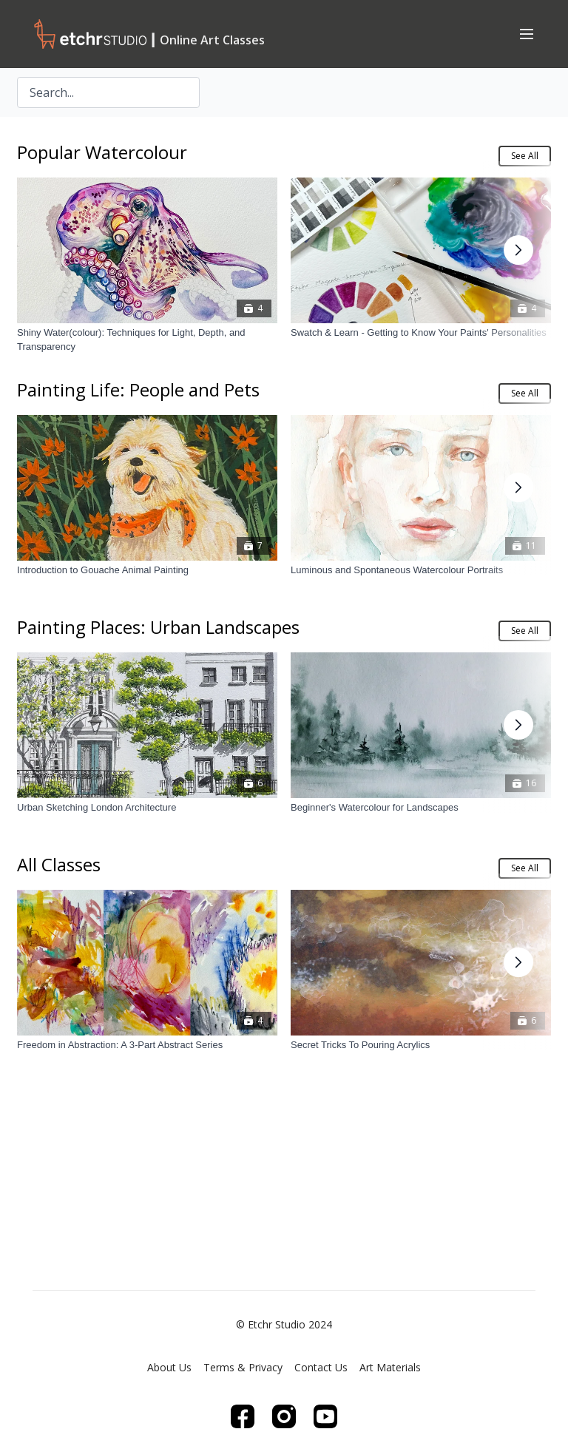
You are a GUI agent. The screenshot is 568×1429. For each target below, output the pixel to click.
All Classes (59, 864)
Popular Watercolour (102, 152)
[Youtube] (325, 1416)
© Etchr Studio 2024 (284, 1325)
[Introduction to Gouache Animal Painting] (147, 570)
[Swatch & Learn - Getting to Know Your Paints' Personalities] (421, 332)
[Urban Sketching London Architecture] (147, 807)
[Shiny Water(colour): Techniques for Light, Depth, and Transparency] (147, 339)
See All (524, 155)
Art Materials (390, 1367)
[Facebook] (242, 1416)
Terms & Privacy (243, 1367)
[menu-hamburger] (526, 33)
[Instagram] (284, 1416)
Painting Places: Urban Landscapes (158, 627)
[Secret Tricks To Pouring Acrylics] (421, 1045)
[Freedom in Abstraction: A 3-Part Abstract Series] (147, 1045)
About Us (169, 1367)
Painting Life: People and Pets (138, 389)
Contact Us (321, 1367)
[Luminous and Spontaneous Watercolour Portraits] (421, 570)
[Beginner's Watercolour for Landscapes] (421, 807)
